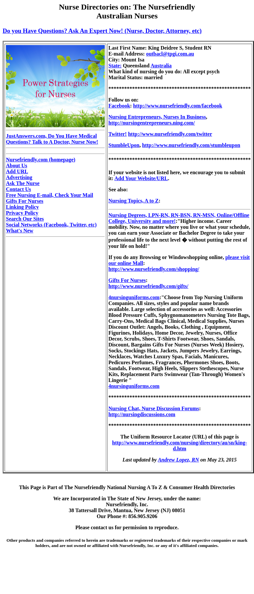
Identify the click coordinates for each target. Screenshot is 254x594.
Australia (161, 65)
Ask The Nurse (23, 183)
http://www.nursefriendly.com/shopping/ (153, 269)
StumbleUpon (123, 145)
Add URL (17, 171)
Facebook (119, 105)
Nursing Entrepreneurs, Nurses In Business (157, 117)
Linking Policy (22, 207)
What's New (19, 230)
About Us (16, 165)
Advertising (19, 177)
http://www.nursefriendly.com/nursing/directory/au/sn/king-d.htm (179, 445)
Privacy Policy (22, 213)
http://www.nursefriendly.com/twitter (170, 134)
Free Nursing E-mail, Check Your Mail (49, 195)
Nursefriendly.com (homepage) (40, 159)
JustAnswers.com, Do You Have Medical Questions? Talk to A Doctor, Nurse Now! (52, 139)
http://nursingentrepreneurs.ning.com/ (151, 123)
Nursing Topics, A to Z (133, 200)
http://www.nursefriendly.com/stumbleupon (191, 145)
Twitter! (117, 134)
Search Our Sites (25, 219)
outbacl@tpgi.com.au (170, 54)
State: (115, 65)
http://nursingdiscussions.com (141, 414)
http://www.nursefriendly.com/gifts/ (148, 286)
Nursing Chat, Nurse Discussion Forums (153, 408)
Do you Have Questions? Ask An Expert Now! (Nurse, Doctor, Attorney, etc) (102, 30)
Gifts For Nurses (24, 201)
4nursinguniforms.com (133, 297)
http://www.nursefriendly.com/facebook (177, 105)
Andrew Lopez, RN (178, 460)
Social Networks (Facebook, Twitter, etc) (51, 224)
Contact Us (18, 189)
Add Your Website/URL (141, 178)
